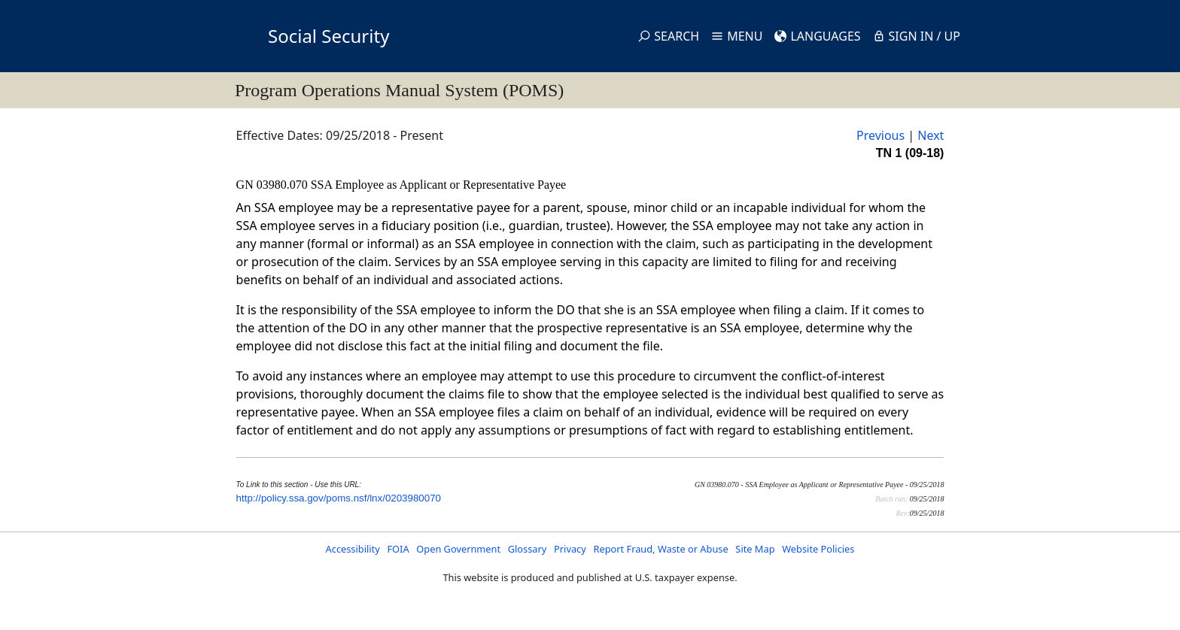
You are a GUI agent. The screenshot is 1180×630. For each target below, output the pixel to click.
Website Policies (818, 549)
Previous (880, 135)
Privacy (570, 549)
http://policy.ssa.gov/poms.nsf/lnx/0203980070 (338, 498)
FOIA (398, 549)
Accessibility (353, 549)
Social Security (328, 35)
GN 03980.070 (273, 184)
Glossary (527, 549)
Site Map (754, 549)
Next (930, 135)
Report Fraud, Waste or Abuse (660, 549)
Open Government (458, 549)
